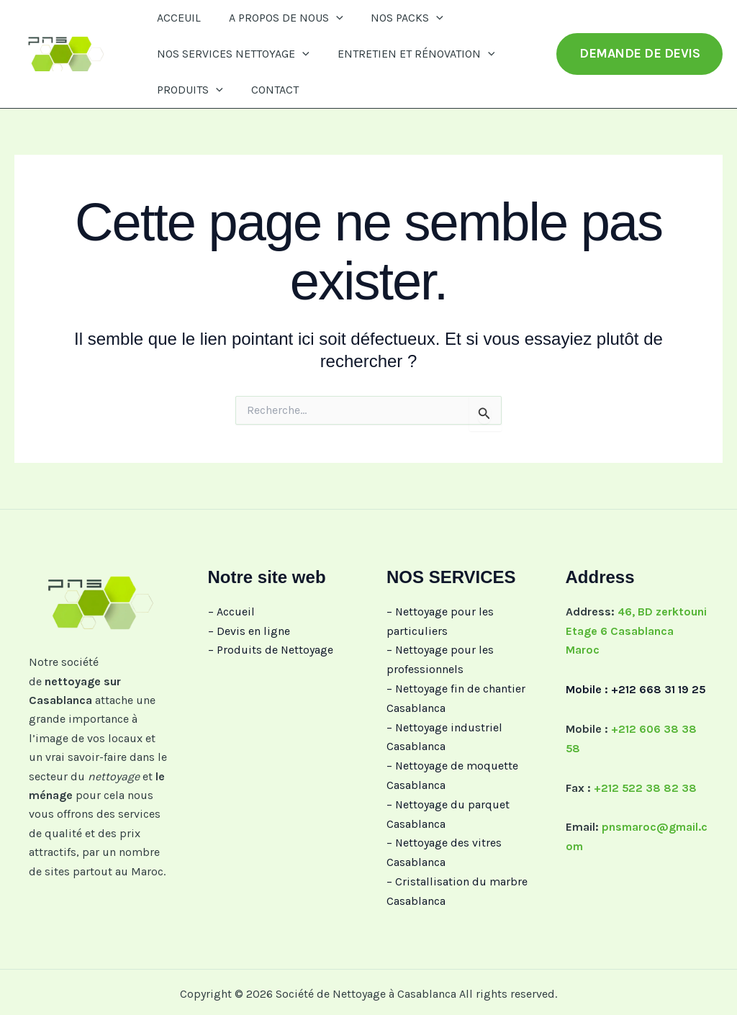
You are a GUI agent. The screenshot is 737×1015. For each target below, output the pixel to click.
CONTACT (267, 89)
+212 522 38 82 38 (645, 786)
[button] (329, 18)
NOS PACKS (395, 18)
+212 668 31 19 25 (658, 688)
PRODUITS (188, 90)
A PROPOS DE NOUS (279, 18)
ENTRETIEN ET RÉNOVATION (409, 54)
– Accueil (231, 611)
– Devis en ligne (249, 630)
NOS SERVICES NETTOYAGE (231, 54)
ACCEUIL (177, 17)
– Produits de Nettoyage (271, 650)
